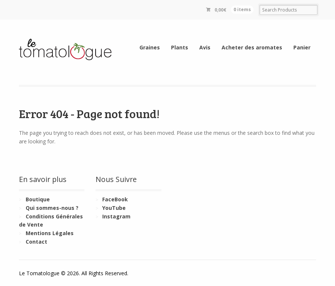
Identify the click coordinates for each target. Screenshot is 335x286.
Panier (301, 47)
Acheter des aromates (252, 47)
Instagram (116, 216)
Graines (149, 47)
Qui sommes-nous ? (52, 207)
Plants (179, 47)
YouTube (114, 207)
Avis (204, 47)
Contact (36, 241)
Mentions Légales (50, 233)
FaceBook (115, 199)
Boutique (38, 199)
